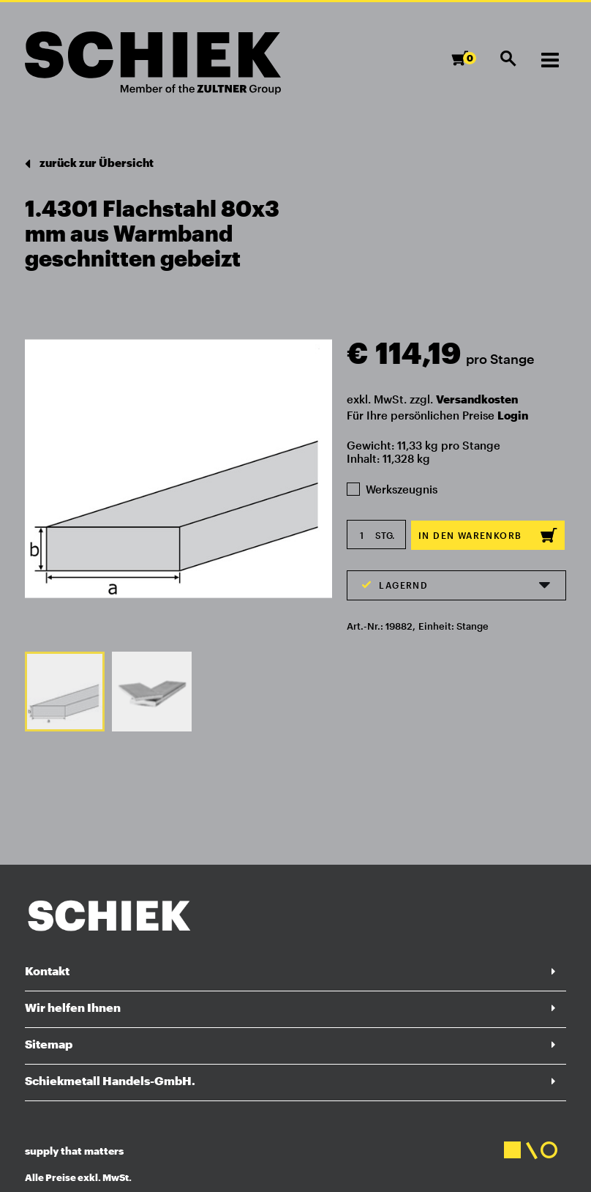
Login (512, 415)
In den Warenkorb (487, 535)
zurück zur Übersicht (89, 163)
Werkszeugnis (392, 489)
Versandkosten (477, 399)
